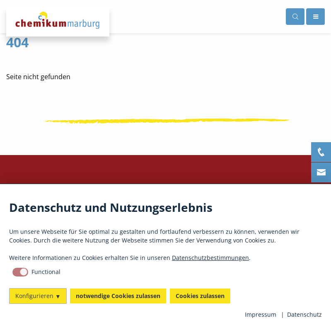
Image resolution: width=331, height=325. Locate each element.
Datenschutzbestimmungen (210, 258)
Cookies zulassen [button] (200, 296)
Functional (45, 272)
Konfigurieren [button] (34, 296)
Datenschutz (304, 314)
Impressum (260, 314)
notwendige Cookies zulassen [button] (118, 296)
